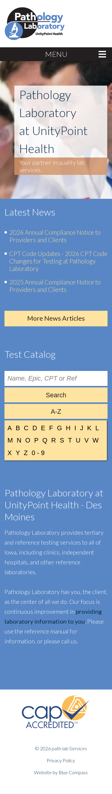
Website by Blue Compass (61, 772)
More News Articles (56, 318)
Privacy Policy (61, 760)
